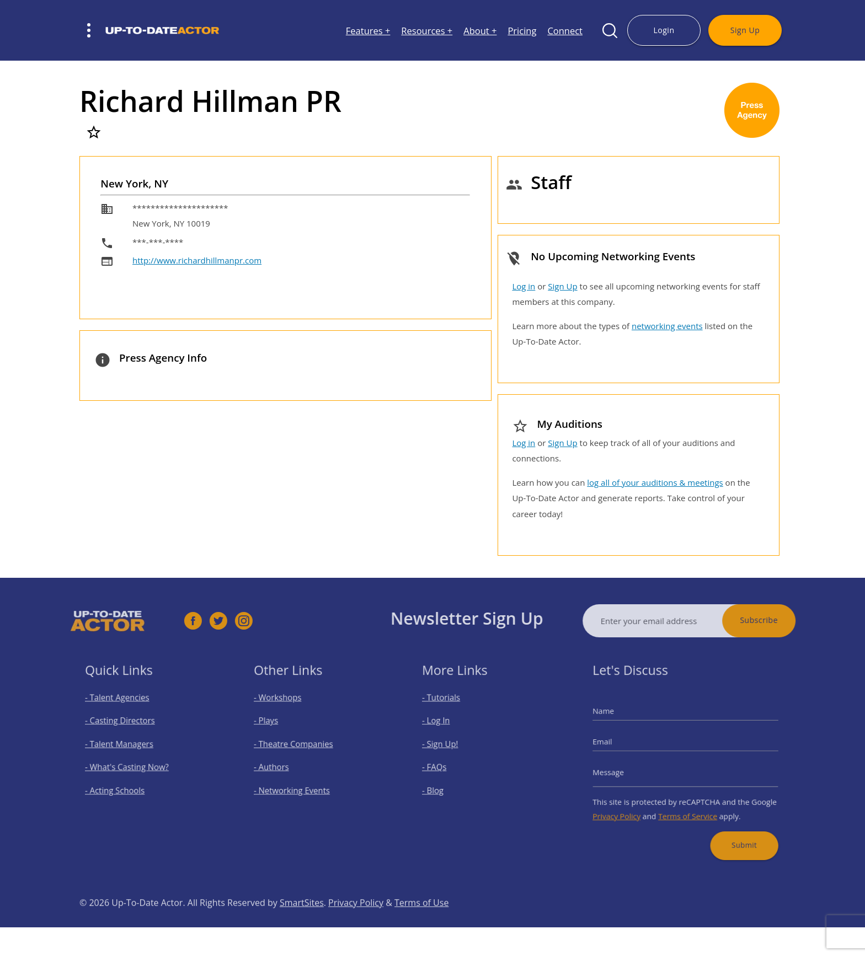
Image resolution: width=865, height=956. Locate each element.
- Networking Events (297, 785)
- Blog (443, 785)
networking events (667, 325)
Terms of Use (421, 923)
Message (620, 770)
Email (615, 744)
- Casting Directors (126, 727)
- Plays (275, 727)
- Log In (445, 727)
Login (663, 30)
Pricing (522, 30)
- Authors (279, 766)
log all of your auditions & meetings (655, 482)
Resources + (426, 30)
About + (479, 30)
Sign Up (745, 30)
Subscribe (780, 620)
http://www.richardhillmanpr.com (196, 260)
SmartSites (302, 923)
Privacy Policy (627, 807)
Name (616, 718)
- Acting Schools (122, 785)
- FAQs (444, 766)
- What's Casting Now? (132, 766)
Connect (565, 30)
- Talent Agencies (124, 707)
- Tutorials (450, 707)
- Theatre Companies (298, 746)
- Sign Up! (449, 746)
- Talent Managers (125, 746)
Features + (368, 30)
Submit (734, 831)
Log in (523, 286)
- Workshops (285, 707)
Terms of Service (687, 807)
